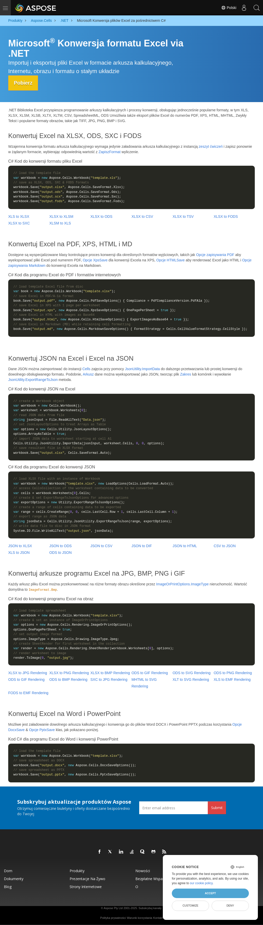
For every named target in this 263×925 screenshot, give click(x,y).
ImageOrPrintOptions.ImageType (182, 584)
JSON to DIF (142, 546)
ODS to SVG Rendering (192, 673)
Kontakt (158, 917)
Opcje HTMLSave (170, 260)
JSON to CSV (101, 546)
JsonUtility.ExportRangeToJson (33, 380)
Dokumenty (13, 878)
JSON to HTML (185, 546)
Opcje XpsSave (95, 260)
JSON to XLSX (20, 546)
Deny (230, 905)
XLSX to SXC (19, 223)
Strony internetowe (86, 886)
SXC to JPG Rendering (108, 679)
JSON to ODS (60, 546)
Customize (191, 905)
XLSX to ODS (101, 216)
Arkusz (88, 374)
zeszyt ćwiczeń (211, 146)
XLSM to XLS (60, 223)
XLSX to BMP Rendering (110, 673)
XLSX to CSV (142, 216)
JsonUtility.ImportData (142, 369)
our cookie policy (201, 883)
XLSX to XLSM (61, 216)
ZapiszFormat (110, 152)
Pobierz (24, 83)
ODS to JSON (60, 552)
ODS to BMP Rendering (68, 679)
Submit (217, 807)
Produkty (77, 870)
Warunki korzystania (139, 917)
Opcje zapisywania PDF (215, 254)
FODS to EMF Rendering (28, 693)
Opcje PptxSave (42, 730)
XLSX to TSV (183, 216)
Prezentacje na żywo (87, 878)
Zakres (185, 374)
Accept (210, 893)
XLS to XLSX (18, 216)
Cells (86, 369)
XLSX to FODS (226, 216)
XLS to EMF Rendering (232, 679)
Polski (228, 7)
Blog (8, 886)
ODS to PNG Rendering (233, 673)
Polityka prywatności (113, 917)
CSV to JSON (225, 546)
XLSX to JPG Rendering (27, 673)
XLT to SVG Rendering (191, 679)
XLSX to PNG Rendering (69, 673)
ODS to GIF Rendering (150, 673)
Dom (8, 870)
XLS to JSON (19, 552)
